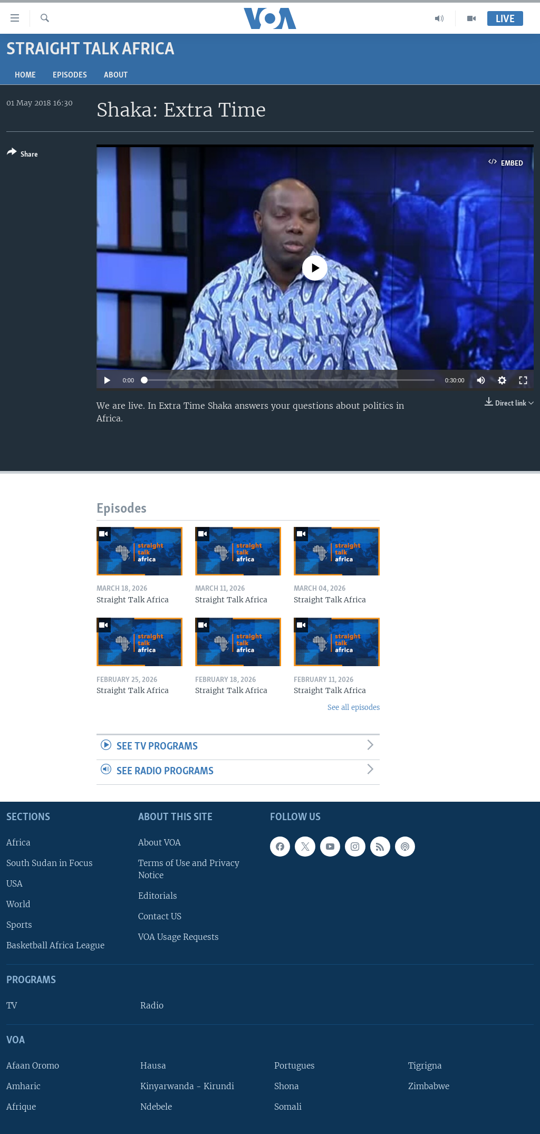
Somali (288, 1107)
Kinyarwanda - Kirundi (187, 1086)
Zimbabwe (428, 1086)
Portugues (294, 1065)
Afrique (21, 1107)
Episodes (70, 75)
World (18, 904)
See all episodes (353, 707)
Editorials (157, 896)
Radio (151, 1006)
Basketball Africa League (55, 945)
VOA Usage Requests (178, 937)
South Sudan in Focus (49, 863)
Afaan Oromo (32, 1065)
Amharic (23, 1086)
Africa (18, 842)
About (116, 75)
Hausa (153, 1065)
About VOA (159, 842)
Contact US (159, 916)
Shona (286, 1086)
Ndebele (156, 1107)
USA (14, 884)
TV (11, 1006)
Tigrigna (425, 1065)
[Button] (22, 155)
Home (25, 75)
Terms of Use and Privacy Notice (188, 869)
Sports (19, 925)
